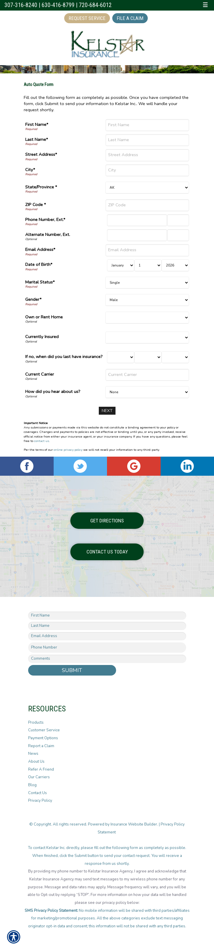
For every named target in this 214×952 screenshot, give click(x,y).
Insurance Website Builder (134, 824)
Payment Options (43, 738)
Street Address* (41, 154)
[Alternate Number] (137, 235)
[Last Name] (147, 140)
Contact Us (37, 793)
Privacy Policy (40, 800)
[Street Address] (147, 155)
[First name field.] (107, 616)
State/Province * (41, 187)
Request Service (87, 18)
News (33, 753)
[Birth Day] (148, 265)
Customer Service (44, 730)
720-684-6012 (95, 5)
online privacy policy (68, 450)
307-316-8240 (20, 5)
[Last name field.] (107, 626)
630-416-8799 (58, 5)
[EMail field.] (107, 636)
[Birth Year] (175, 265)
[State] (147, 188)
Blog (32, 785)
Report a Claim (41, 746)
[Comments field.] (107, 658)
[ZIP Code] (147, 205)
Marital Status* (40, 282)
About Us (36, 761)
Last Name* (36, 139)
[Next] (107, 411)
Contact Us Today (107, 552)
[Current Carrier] (147, 375)
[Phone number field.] (107, 647)
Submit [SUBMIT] (72, 670)
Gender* (33, 299)
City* (30, 170)
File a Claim (130, 18)
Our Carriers (39, 777)
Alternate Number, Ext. (47, 234)
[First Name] (147, 125)
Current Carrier (39, 374)
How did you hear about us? (52, 391)
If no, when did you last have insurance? (64, 356)
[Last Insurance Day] (148, 357)
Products (36, 722)
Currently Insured (42, 337)
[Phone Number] (137, 220)
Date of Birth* (38, 264)
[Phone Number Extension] (178, 220)
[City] (147, 170)
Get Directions (107, 520)
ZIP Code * (35, 204)
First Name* (36, 124)
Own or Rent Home (44, 317)
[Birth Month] (120, 265)
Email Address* (40, 249)
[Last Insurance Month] (120, 357)
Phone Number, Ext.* (45, 219)
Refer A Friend (41, 769)
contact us (41, 441)
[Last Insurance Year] (175, 357)
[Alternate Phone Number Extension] (178, 235)
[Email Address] (147, 250)
